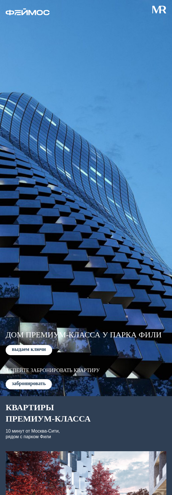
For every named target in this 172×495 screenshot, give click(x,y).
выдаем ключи (29, 349)
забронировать (29, 383)
